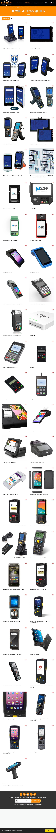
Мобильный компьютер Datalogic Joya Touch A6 (14, 179)
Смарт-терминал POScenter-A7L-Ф (39, 471)
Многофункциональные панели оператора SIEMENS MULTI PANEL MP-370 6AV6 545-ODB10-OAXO (40, 180)
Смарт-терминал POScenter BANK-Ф (12, 503)
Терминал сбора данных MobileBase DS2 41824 (40, 504)
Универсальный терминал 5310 (11, 212)
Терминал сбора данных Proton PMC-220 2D (14, 638)
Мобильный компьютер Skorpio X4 (11, 147)
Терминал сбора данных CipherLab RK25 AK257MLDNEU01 (13, 740)
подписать (36, 824)
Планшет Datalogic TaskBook (37, 49)
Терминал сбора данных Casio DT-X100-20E (41, 773)
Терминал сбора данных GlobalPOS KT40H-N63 (41, 537)
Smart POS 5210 (34, 212)
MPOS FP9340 (33, 343)
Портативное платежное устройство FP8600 (14, 343)
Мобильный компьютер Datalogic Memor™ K (14, 49)
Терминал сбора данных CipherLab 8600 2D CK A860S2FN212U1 (41, 740)
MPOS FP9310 (6, 407)
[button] (54, 2)
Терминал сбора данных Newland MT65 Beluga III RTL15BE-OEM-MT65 (40, 639)
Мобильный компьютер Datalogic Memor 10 (13, 115)
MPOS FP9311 (33, 375)
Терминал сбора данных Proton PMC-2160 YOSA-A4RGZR (13, 537)
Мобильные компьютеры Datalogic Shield (13, 81)
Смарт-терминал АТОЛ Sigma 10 (11, 471)
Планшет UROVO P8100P (36, 672)
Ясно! (49, 830)
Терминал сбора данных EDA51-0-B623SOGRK (11, 672)
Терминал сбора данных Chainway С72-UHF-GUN (14, 807)
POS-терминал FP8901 (8, 277)
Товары (7, 7)
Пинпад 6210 (33, 407)
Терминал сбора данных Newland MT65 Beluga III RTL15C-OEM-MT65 (40, 706)
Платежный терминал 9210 (36, 245)
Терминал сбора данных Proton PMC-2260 (40, 604)
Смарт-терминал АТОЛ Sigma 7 (38, 439)
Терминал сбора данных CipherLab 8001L (40, 570)
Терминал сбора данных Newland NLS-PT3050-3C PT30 (12, 571)
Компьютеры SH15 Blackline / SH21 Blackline (40, 147)
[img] (14, 34)
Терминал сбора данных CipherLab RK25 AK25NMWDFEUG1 (13, 774)
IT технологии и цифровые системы (18, 7)
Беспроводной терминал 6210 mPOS (12, 375)
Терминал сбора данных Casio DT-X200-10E (14, 705)
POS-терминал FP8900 (36, 277)
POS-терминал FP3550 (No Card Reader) (13, 245)
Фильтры (6, 18)
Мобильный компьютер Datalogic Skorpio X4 (41, 115)
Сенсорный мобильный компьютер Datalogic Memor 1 (41, 81)
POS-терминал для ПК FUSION (10, 439)
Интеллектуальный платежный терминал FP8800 (13, 309)
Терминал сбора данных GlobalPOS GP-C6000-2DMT (13, 605)
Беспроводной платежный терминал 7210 (40, 309)
